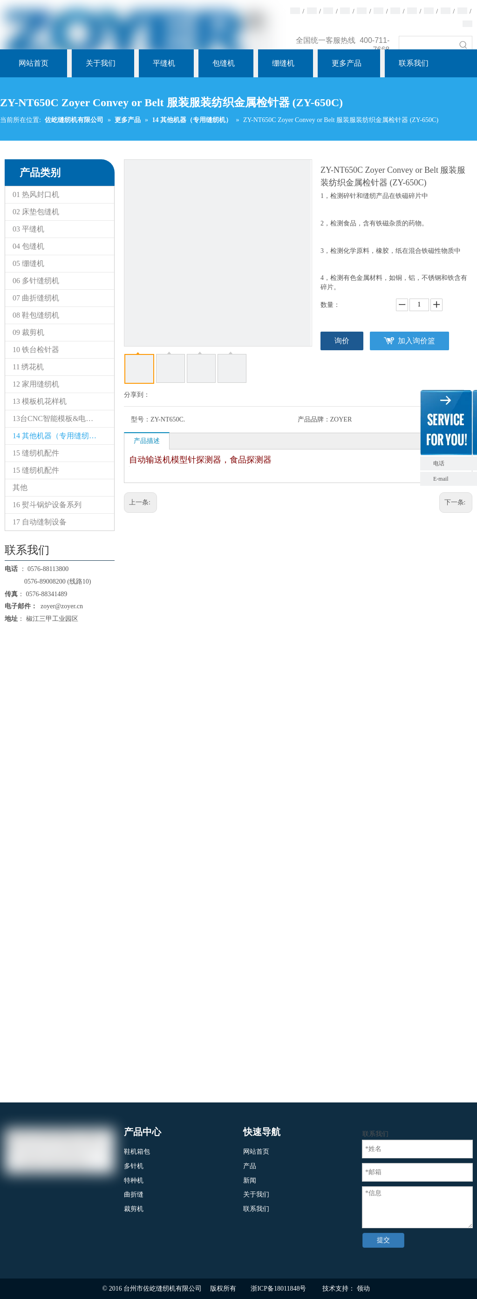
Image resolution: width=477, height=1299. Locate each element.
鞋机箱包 (137, 1151)
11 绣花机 (28, 367)
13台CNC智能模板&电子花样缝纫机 (63, 418)
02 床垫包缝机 (36, 212)
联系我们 (256, 1208)
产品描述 (147, 440)
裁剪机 (133, 1208)
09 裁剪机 (28, 332)
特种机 (133, 1180)
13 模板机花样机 (40, 401)
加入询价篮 (416, 341)
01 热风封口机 (36, 194)
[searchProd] (427, 44)
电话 (452, 463)
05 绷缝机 (28, 263)
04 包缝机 (28, 246)
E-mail (441, 479)
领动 (363, 1288)
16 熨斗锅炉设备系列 (47, 505)
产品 (249, 1166)
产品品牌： (314, 419)
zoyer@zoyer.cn (60, 606)
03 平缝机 (28, 229)
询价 (341, 341)
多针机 (133, 1166)
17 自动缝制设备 (40, 522)
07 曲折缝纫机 (36, 298)
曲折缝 (133, 1194)
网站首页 (256, 1151)
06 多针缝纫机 (36, 281)
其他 (20, 487)
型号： (140, 419)
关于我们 (256, 1194)
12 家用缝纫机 (36, 384)
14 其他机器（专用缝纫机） (58, 436)
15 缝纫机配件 (36, 453)
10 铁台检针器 (36, 350)
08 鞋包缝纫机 (36, 315)
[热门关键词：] (463, 44)
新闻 (249, 1180)
